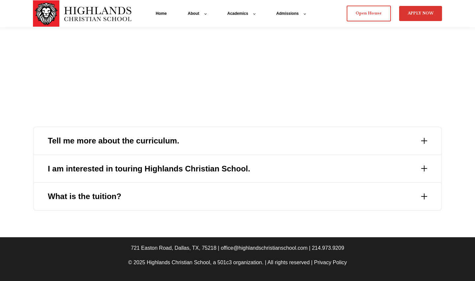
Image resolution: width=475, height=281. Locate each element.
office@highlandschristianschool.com (264, 248)
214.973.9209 (328, 248)
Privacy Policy (330, 262)
